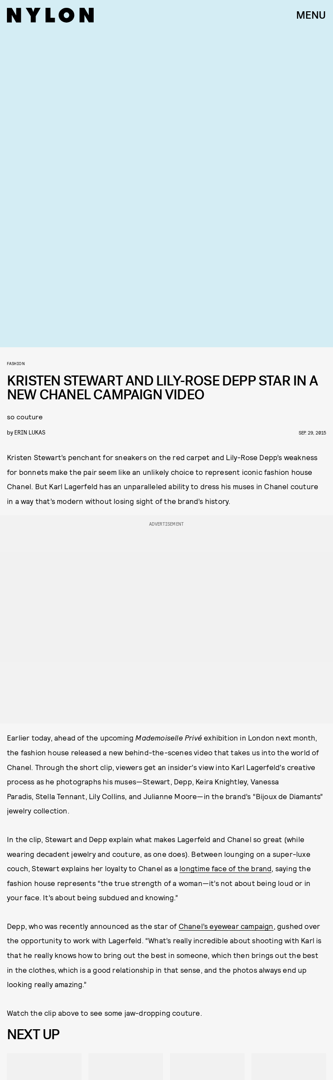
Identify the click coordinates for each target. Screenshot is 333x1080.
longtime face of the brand (225, 868)
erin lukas (30, 432)
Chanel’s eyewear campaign (226, 926)
